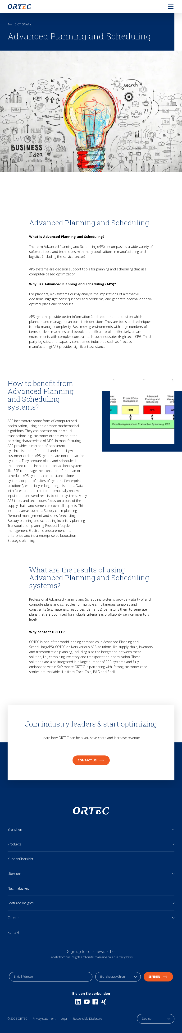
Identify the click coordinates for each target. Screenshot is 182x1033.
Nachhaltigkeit (18, 888)
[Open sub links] (173, 829)
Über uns (15, 873)
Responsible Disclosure (87, 1018)
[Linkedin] (78, 1002)
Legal (64, 1018)
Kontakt (13, 932)
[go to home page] (19, 6)
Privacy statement (44, 1018)
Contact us (91, 760)
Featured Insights (21, 903)
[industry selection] (118, 976)
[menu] (166, 6)
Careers (13, 917)
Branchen (15, 829)
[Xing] (104, 1002)
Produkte (15, 844)
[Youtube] (87, 1002)
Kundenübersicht (20, 859)
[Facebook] (95, 1002)
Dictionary (19, 24)
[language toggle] (155, 1019)
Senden (158, 977)
